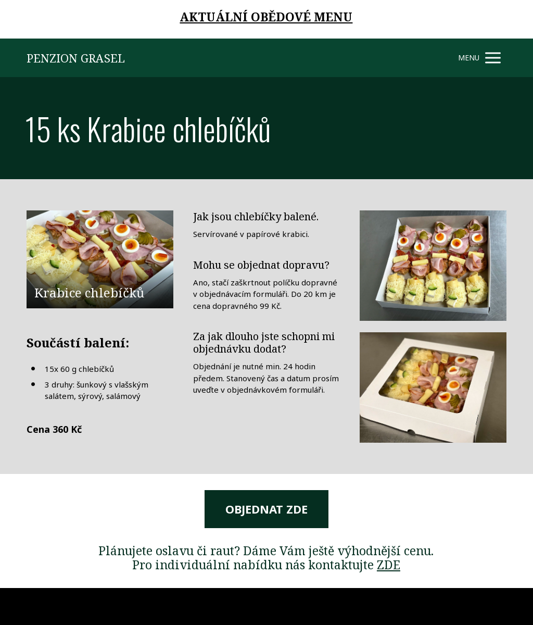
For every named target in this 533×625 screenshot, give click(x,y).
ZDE (388, 564)
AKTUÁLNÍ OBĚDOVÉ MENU (266, 16)
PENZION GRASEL (76, 58)
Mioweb (493, 606)
